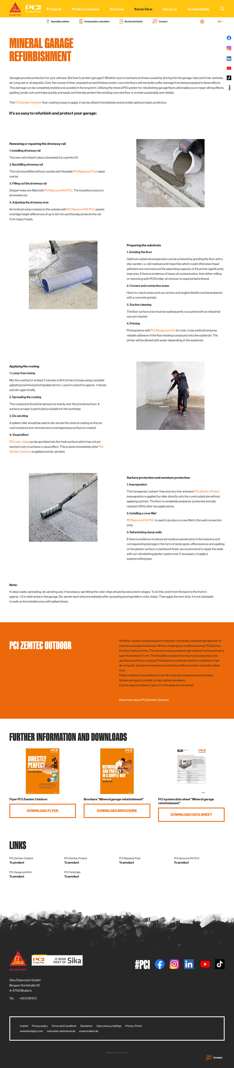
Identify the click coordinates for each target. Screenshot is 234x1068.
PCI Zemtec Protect (207, 491)
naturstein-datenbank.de (61, 1031)
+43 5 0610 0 (28, 998)
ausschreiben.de (88, 1031)
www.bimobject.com (31, 1031)
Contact (214, 1057)
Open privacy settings (108, 1026)
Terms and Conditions (63, 1026)
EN (221, 21)
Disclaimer (86, 1026)
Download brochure (117, 811)
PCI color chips (18, 441)
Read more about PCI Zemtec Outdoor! (144, 700)
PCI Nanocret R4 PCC (58, 190)
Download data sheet (191, 814)
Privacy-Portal (133, 1026)
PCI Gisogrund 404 (163, 330)
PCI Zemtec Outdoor (28, 102)
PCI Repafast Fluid (85, 171)
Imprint (24, 1026)
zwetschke (124, 1053)
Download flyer (42, 811)
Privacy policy (40, 1026)
